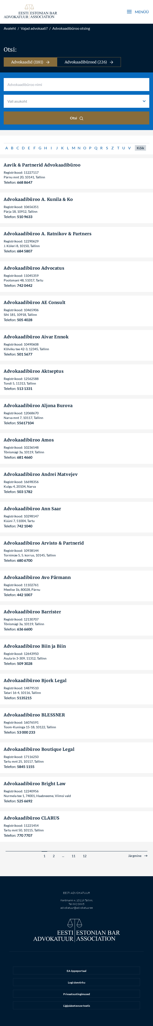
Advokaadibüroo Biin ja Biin (35, 646)
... (63, 856)
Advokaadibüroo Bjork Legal (35, 680)
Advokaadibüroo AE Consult (35, 302)
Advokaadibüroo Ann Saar (32, 508)
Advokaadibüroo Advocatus (34, 268)
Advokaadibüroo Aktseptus (33, 371)
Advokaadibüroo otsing (71, 28)
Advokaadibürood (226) (89, 62)
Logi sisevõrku (76, 982)
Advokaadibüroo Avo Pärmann (37, 577)
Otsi (76, 118)
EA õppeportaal (76, 971)
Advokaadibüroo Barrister (32, 611)
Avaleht (10, 28)
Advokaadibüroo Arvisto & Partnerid (44, 543)
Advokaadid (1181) (30, 62)
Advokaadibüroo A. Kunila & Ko (38, 199)
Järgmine (134, 855)
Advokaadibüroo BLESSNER (34, 715)
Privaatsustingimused (76, 994)
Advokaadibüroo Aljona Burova (38, 405)
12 (84, 856)
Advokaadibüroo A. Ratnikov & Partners (48, 233)
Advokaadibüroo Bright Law (35, 783)
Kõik (140, 148)
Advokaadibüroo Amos (29, 440)
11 (73, 856)
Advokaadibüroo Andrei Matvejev (41, 474)
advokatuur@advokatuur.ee (76, 907)
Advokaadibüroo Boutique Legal (39, 749)
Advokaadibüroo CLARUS (31, 818)
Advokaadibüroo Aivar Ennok (36, 337)
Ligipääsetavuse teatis (76, 1005)
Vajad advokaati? (34, 28)
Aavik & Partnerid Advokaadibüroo (42, 165)
